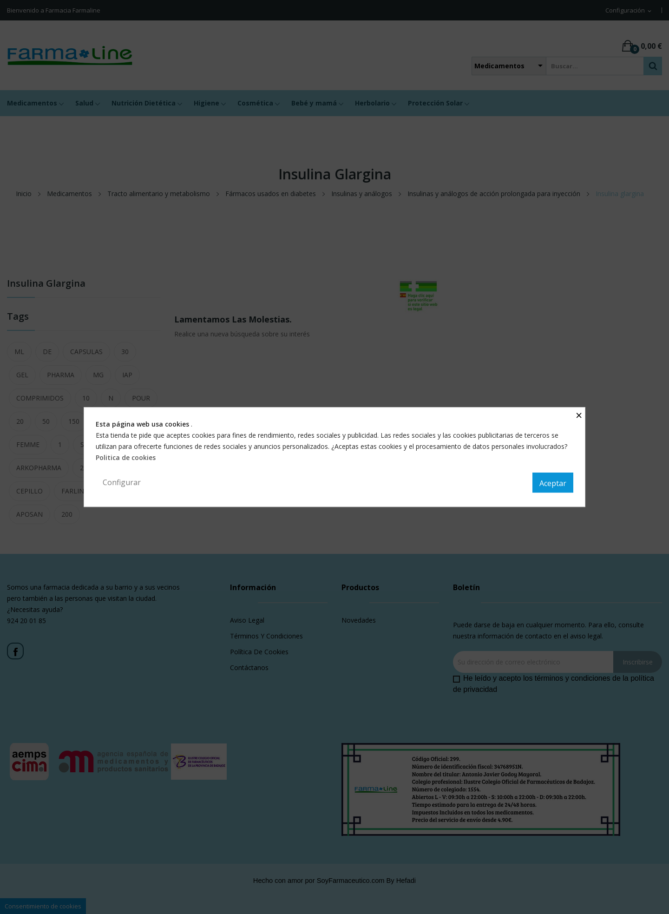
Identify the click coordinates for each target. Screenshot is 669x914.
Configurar (122, 482)
